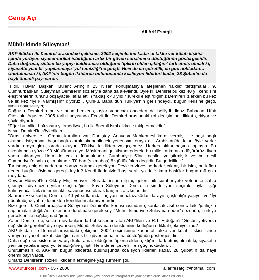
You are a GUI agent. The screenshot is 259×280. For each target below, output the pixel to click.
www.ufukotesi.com (28, 268)
